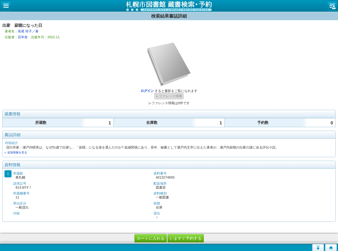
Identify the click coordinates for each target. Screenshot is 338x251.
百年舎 (23, 37)
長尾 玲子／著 (28, 31)
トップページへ (331, 247)
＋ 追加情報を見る (15, 152)
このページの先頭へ (318, 247)
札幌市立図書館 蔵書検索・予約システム (169, 6)
